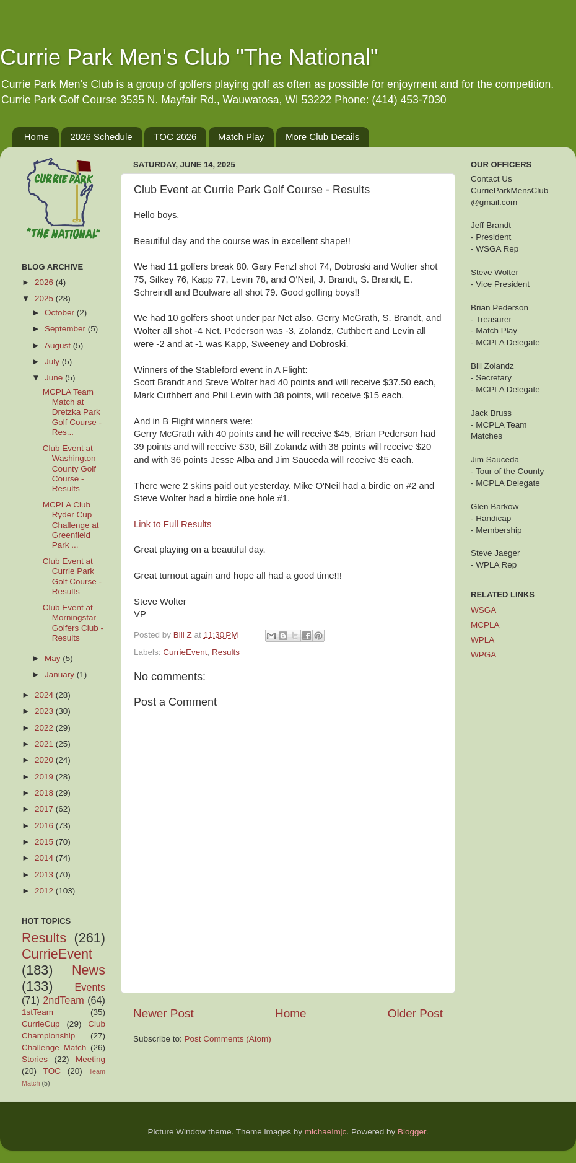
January (61, 674)
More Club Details (322, 136)
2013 (45, 874)
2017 (45, 809)
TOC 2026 (175, 136)
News (88, 970)
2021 (45, 743)
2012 (45, 890)
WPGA (483, 654)
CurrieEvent (185, 652)
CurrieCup (41, 1024)
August (59, 345)
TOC (52, 1071)
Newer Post (163, 1013)
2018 (45, 792)
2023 (45, 711)
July (53, 361)
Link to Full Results (172, 524)
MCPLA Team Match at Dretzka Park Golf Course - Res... (72, 412)
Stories (35, 1059)
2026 (45, 282)
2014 (45, 857)
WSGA (483, 610)
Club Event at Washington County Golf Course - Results (69, 468)
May (54, 658)
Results (226, 652)
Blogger (412, 1131)
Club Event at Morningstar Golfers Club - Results (73, 623)
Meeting (90, 1059)
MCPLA (485, 625)
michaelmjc (326, 1131)
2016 (45, 825)
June (55, 377)
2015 (45, 841)
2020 (45, 760)
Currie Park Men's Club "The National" (189, 57)
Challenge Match (54, 1047)
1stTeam (37, 1012)
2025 (45, 298)
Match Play (241, 136)
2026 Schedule (102, 136)
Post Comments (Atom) (228, 1038)
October (61, 312)
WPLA (482, 639)
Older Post (415, 1013)
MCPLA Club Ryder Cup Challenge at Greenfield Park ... (71, 525)
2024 (45, 695)
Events (90, 987)
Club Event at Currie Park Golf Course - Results (72, 576)
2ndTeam (63, 1000)
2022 (45, 727)
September (66, 328)
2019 (45, 776)
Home (36, 136)
